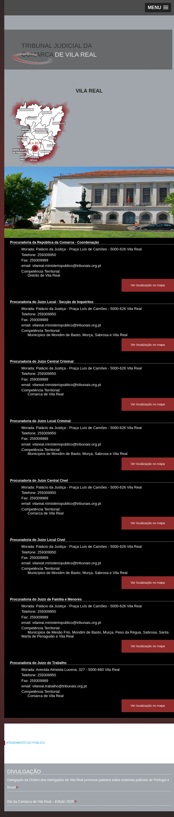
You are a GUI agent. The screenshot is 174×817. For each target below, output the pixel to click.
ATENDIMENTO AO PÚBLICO (25, 742)
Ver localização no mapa (148, 285)
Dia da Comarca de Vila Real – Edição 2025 (40, 802)
